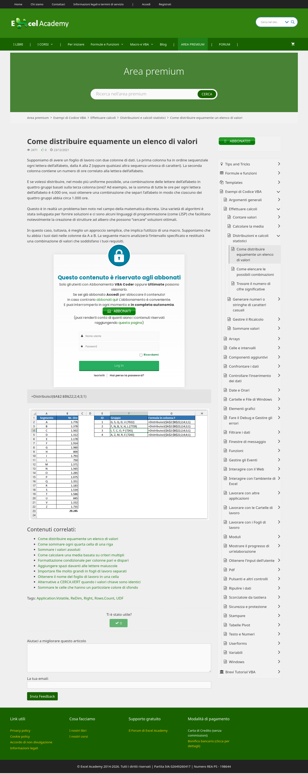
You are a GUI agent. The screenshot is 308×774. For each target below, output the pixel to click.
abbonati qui (106, 299)
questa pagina (130, 323)
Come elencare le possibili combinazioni (255, 272)
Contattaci (58, 4)
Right (88, 599)
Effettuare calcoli (103, 117)
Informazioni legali (24, 749)
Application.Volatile (53, 599)
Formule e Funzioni (109, 44)
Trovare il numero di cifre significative (254, 287)
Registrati (165, 4)
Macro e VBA (143, 44)
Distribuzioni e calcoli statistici (143, 117)
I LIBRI (18, 44)
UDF (120, 599)
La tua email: (38, 679)
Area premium (38, 117)
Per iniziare (76, 44)
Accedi (146, 4)
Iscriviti (99, 376)
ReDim (76, 599)
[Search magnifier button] (293, 22)
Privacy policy (20, 731)
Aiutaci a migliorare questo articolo (56, 641)
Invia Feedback (42, 697)
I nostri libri (78, 731)
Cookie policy (20, 737)
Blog (163, 44)
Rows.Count (104, 599)
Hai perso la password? (127, 376)
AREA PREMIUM (193, 44)
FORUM (224, 44)
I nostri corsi (78, 737)
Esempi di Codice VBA (69, 117)
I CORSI (46, 44)
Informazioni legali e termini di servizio (98, 4)
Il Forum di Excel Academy (148, 731)
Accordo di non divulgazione (31, 743)
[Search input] (272, 22)
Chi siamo (37, 4)
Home (18, 4)
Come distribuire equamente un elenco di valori (206, 117)
